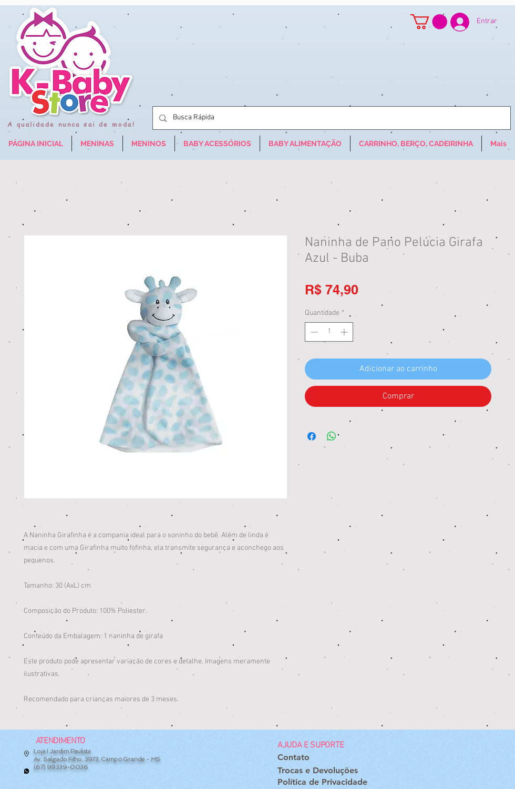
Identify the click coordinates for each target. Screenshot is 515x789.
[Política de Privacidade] (322, 782)
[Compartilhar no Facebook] (311, 436)
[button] (428, 21)
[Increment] (345, 332)
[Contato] (293, 757)
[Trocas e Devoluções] (317, 770)
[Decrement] (313, 332)
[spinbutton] (329, 332)
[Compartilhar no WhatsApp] (331, 436)
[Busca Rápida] (330, 118)
